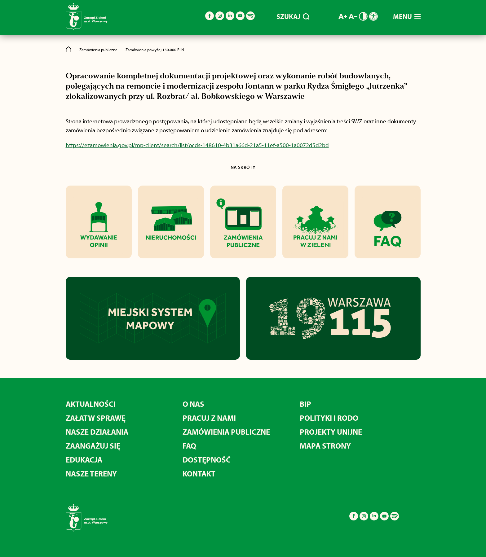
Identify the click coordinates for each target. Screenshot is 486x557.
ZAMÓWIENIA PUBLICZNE (226, 431)
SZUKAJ (292, 16)
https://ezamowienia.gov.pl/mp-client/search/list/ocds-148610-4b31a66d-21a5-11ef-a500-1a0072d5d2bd (197, 145)
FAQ (189, 445)
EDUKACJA (84, 459)
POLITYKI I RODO (329, 418)
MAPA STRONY (325, 445)
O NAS (193, 404)
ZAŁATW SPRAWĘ (96, 418)
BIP (305, 404)
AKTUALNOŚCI (91, 404)
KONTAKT (199, 473)
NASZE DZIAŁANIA (97, 431)
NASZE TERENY (91, 473)
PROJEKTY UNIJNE (331, 431)
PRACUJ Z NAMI (209, 418)
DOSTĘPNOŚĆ (207, 459)
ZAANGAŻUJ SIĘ (93, 445)
